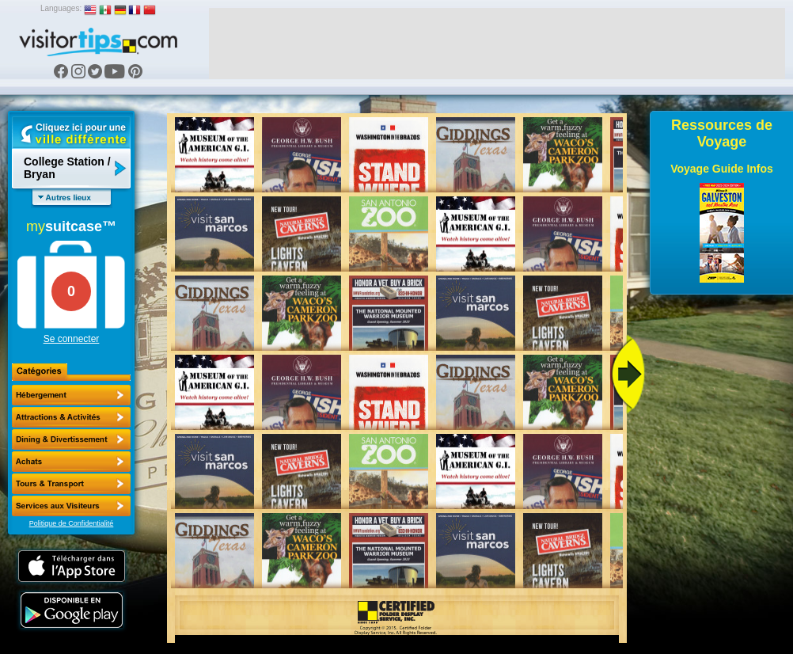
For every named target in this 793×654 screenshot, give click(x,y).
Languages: (61, 8)
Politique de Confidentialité (71, 523)
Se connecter (72, 338)
